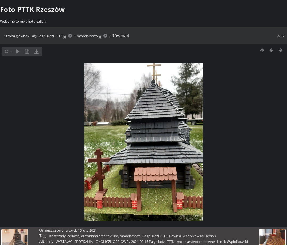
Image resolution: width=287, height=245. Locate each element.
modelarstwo (87, 36)
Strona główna (15, 36)
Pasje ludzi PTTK (50, 36)
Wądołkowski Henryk (199, 236)
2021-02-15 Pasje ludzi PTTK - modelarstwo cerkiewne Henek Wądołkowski (189, 241)
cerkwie (73, 236)
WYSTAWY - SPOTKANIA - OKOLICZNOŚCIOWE (92, 241)
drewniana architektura (99, 236)
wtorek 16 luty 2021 (81, 230)
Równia (175, 236)
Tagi (33, 36)
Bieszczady (57, 236)
